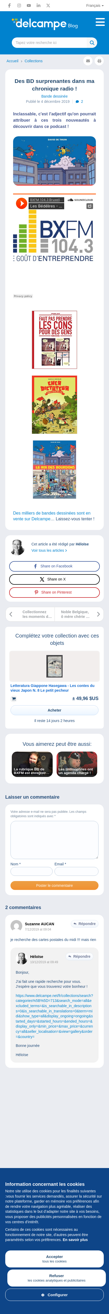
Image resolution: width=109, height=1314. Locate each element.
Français (93, 5)
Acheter (54, 710)
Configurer (54, 1295)
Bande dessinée (54, 96)
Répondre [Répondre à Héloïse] (81, 963)
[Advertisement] (54, 1144)
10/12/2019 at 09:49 (44, 968)
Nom (15, 870)
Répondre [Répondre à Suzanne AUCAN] (87, 930)
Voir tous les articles (49, 550)
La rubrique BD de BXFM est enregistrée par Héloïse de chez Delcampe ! (32, 771)
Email (60, 870)
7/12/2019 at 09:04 (38, 936)
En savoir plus (75, 1240)
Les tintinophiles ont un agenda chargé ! (75, 771)
